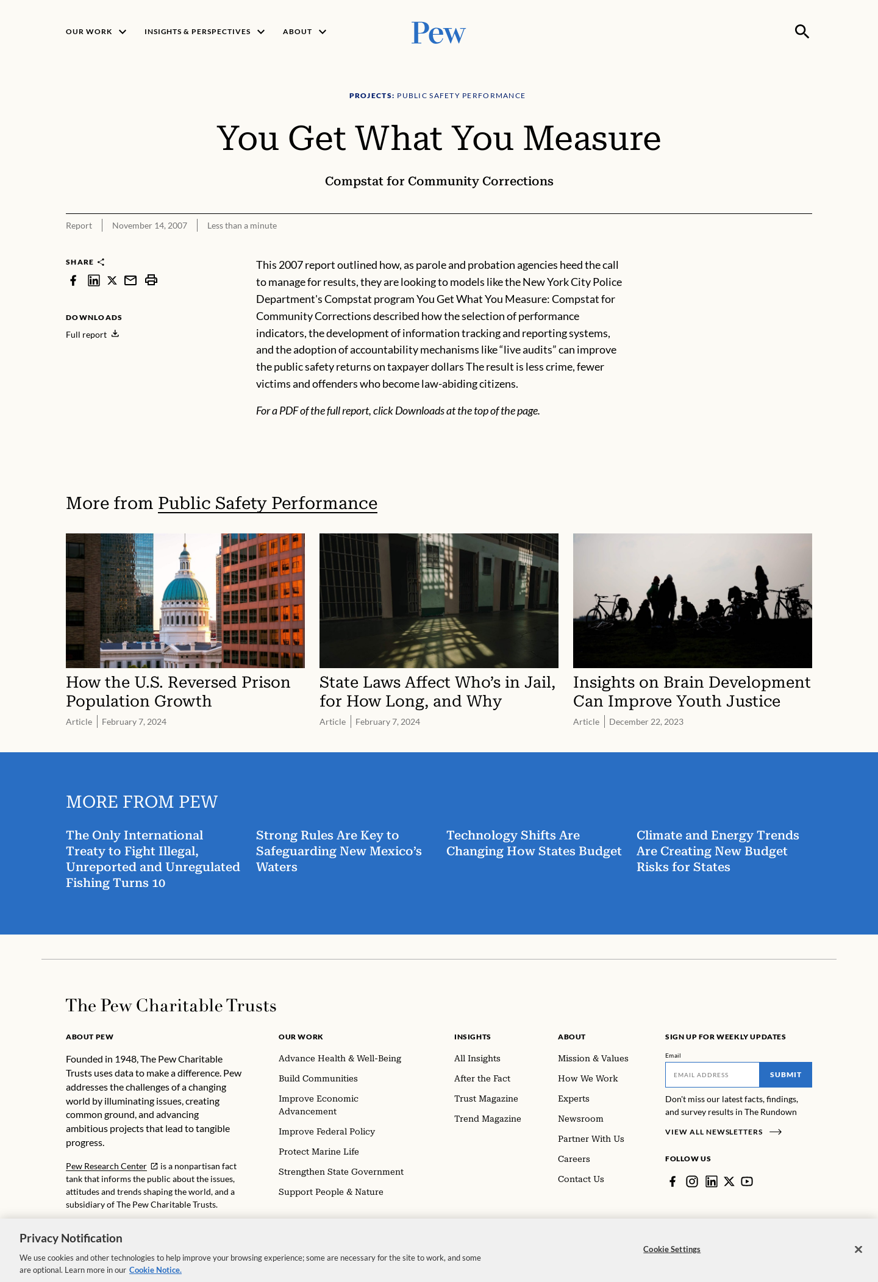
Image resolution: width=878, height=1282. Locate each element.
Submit (786, 1074)
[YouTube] (747, 1181)
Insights (472, 1036)
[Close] (858, 1256)
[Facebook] (672, 1181)
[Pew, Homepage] (439, 31)
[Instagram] (692, 1181)
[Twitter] (729, 1181)
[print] (151, 280)
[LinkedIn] (711, 1181)
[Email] (712, 1075)
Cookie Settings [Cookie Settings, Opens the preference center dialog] (672, 1256)
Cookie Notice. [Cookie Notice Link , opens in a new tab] (155, 1276)
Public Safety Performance (267, 503)
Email (673, 1055)
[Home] (171, 1005)
